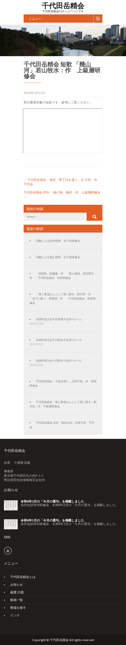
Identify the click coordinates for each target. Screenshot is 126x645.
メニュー (35, 18)
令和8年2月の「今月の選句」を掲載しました (52, 501)
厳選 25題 (17, 592)
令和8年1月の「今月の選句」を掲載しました (52, 520)
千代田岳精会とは (22, 577)
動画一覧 (16, 600)
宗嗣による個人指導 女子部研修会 (58, 257)
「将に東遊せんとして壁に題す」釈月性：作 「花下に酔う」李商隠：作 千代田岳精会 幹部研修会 (63, 298)
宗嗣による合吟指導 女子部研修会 (58, 240)
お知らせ (16, 584)
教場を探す (18, 607)
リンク (15, 615)
